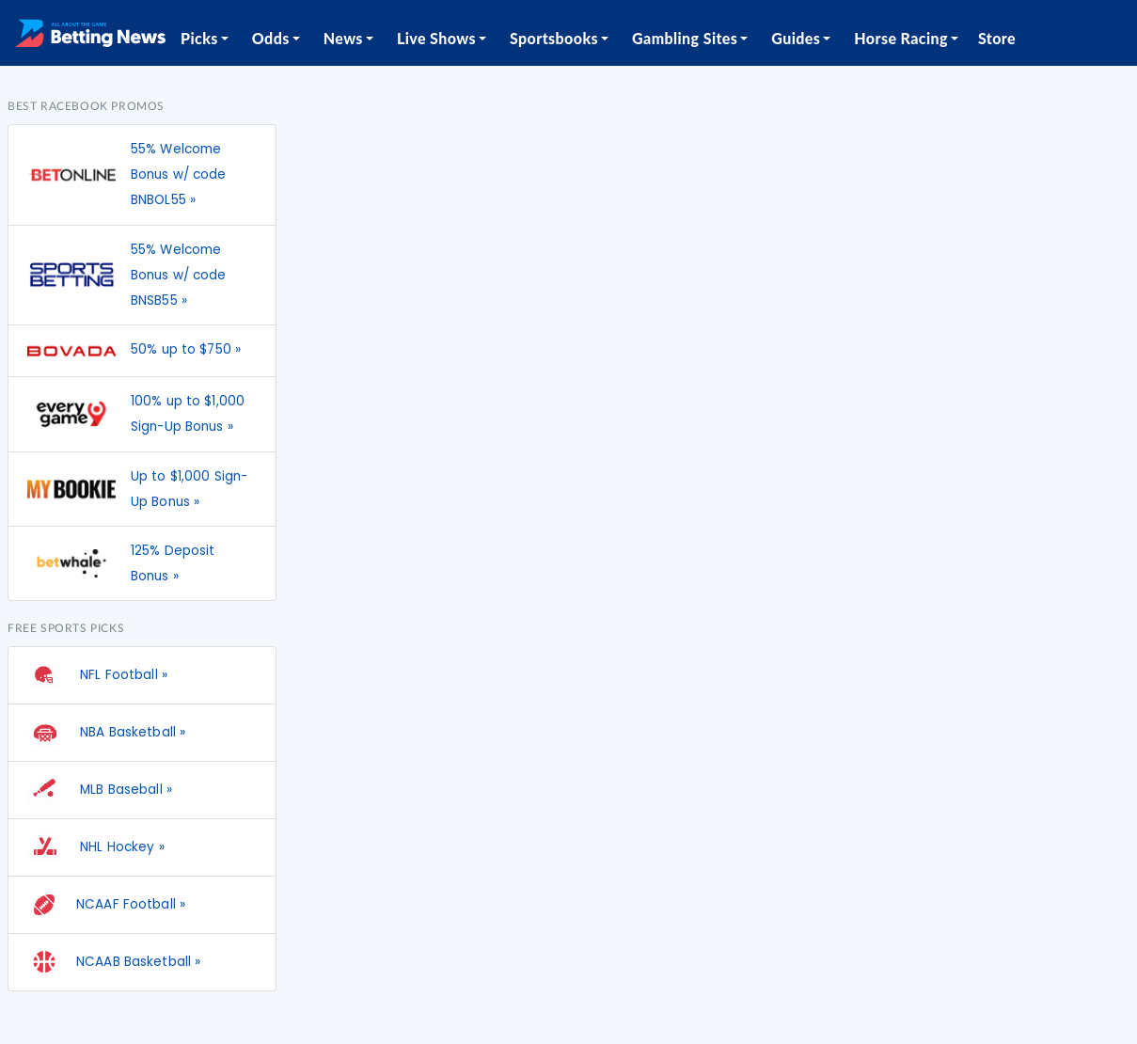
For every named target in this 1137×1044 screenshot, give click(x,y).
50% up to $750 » (186, 349)
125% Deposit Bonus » (173, 563)
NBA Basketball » (106, 733)
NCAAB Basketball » (113, 962)
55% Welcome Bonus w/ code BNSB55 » (179, 275)
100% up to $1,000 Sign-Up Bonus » (188, 413)
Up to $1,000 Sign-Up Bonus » (189, 489)
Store (997, 38)
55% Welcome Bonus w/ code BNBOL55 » (179, 174)
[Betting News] (90, 33)
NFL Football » (97, 675)
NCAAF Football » (106, 905)
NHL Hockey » (96, 847)
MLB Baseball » (99, 790)
